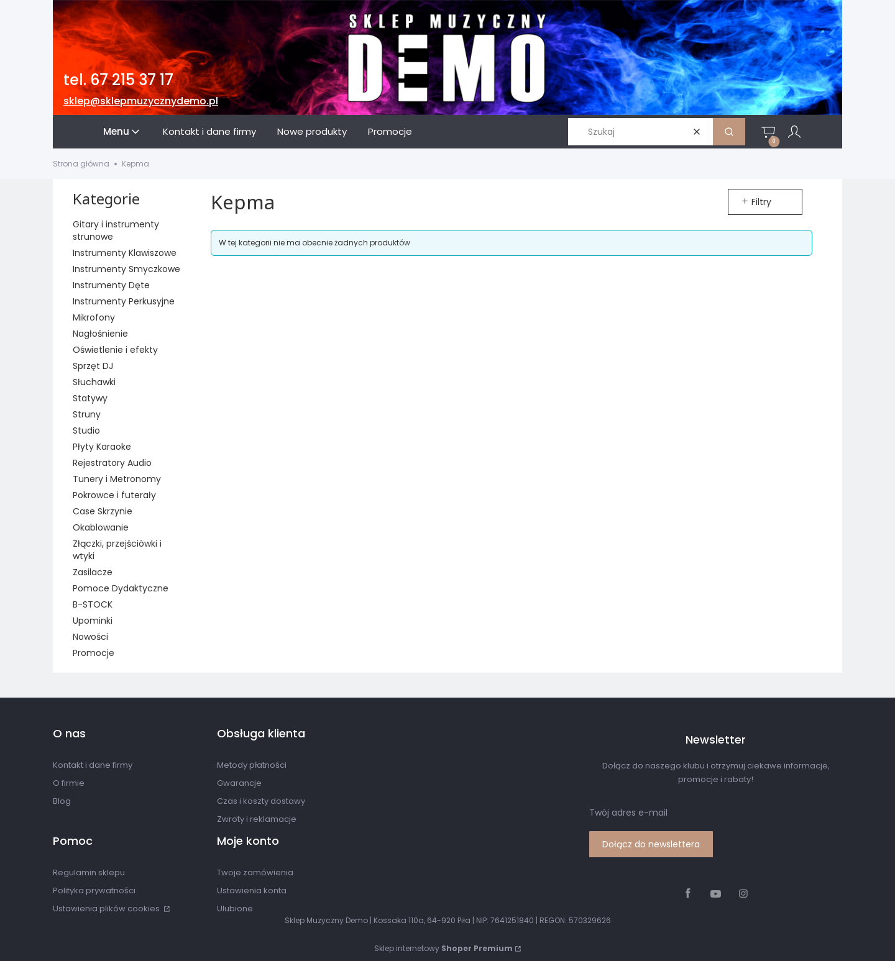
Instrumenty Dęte (111, 285)
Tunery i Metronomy (117, 479)
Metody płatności (252, 765)
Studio (86, 430)
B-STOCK (92, 604)
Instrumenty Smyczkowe (126, 269)
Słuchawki (94, 382)
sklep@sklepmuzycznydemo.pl (140, 101)
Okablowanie (101, 527)
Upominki (92, 620)
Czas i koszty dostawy (261, 801)
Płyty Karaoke (102, 446)
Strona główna (81, 163)
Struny (87, 414)
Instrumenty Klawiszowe (125, 253)
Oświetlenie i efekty (115, 350)
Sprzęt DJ (93, 366)
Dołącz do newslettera (651, 844)
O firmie (69, 783)
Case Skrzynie (102, 511)
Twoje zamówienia (255, 872)
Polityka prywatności (94, 890)
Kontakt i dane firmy (92, 765)
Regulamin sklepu (89, 872)
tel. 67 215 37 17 (118, 80)
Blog (62, 801)
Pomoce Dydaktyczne (120, 588)
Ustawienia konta (252, 890)
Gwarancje (239, 783)
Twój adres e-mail (628, 812)
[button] (729, 131)
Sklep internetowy (443, 948)
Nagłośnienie (100, 333)
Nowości (90, 637)
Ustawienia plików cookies (107, 908)
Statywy (90, 398)
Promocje (93, 653)
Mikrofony (94, 317)
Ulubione (235, 908)
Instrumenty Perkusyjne (124, 301)
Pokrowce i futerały (114, 495)
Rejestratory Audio (112, 463)
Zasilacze (92, 572)
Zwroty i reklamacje (256, 819)
